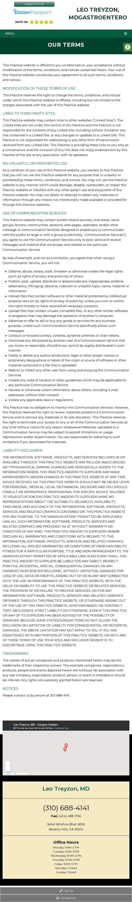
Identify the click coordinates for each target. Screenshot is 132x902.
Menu (10, 33)
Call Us (66, 890)
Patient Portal (34, 4)
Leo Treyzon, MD (66, 788)
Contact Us (66, 898)
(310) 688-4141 (66, 808)
